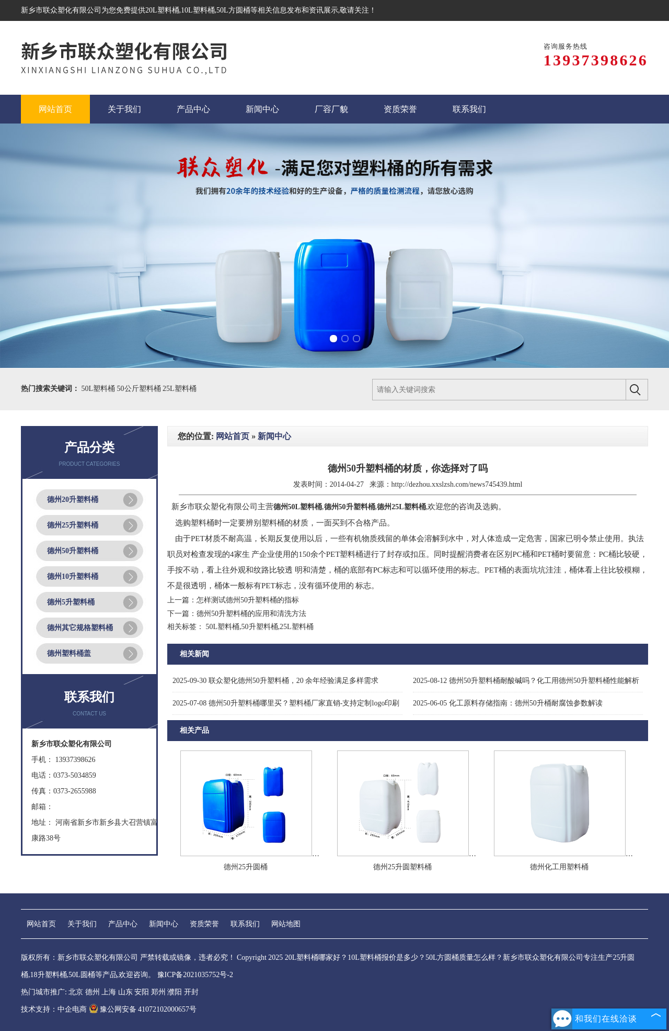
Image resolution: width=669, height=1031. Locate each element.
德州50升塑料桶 (72, 551)
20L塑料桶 (162, 10)
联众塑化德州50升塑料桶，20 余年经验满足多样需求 (275, 681)
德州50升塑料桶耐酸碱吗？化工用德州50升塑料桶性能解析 (526, 681)
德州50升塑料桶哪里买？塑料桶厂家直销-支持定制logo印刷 (285, 703)
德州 (92, 992)
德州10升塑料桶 (72, 576)
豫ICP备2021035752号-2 (195, 975)
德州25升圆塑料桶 (402, 867)
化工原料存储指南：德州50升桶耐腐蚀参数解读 (508, 703)
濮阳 (174, 992)
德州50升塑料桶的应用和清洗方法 (251, 614)
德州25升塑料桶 (72, 525)
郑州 (158, 992)
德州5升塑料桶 (71, 602)
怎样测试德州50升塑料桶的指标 (248, 600)
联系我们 (245, 924)
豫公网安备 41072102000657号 (143, 1009)
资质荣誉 (204, 924)
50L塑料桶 (99, 389)
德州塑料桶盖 (69, 653)
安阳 (141, 992)
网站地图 (286, 924)
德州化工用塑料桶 (559, 867)
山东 (125, 992)
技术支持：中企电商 (54, 1009)
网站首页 (232, 436)
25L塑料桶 (180, 389)
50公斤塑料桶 (140, 389)
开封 (191, 992)
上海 (108, 992)
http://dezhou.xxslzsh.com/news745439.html (457, 484)
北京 (75, 992)
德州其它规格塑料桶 (80, 628)
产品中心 (122, 924)
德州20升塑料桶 (72, 499)
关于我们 (82, 924)
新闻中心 (274, 436)
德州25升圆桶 (246, 867)
